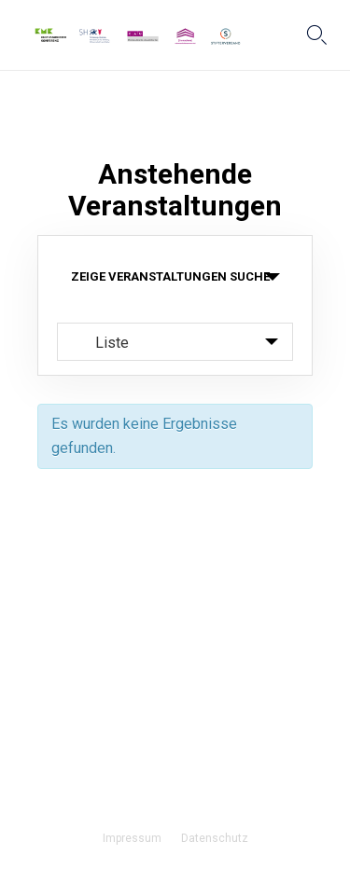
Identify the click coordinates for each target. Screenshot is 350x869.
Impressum (132, 838)
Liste (101, 342)
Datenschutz (214, 838)
